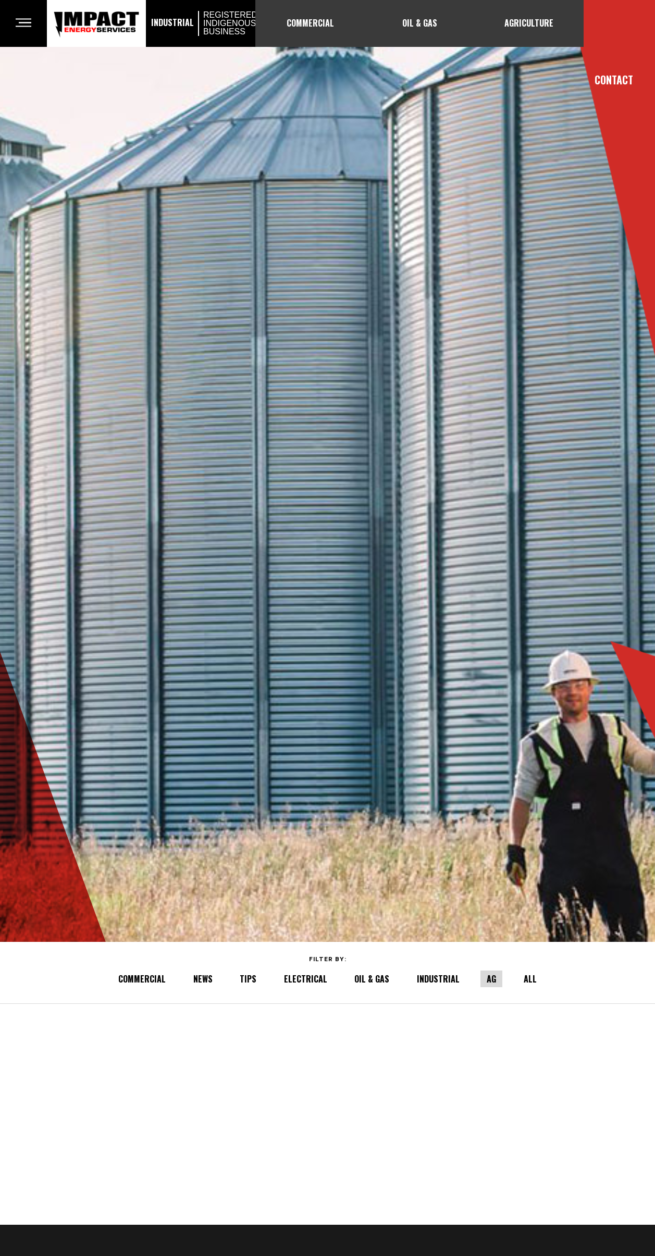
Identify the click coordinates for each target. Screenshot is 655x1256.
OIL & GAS (371, 979)
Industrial (200, 23)
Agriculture (528, 23)
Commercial (310, 23)
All (530, 979)
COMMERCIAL (142, 979)
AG (491, 979)
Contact (614, 80)
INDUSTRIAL (438, 979)
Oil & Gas (419, 23)
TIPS (248, 979)
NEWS (203, 979)
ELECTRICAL (305, 979)
